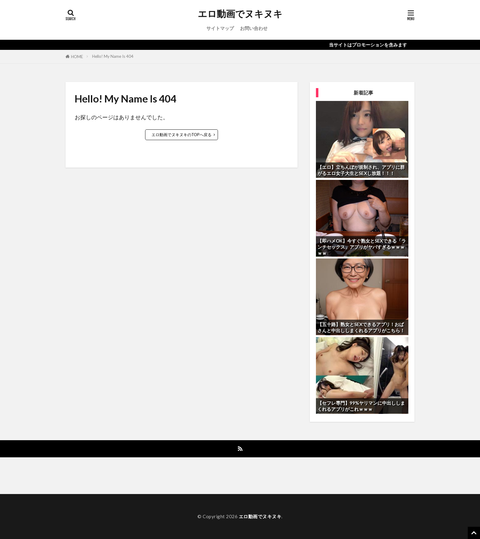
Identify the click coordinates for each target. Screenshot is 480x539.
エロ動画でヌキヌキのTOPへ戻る (182, 134)
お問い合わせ (254, 28)
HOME (77, 56)
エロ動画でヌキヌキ (240, 13)
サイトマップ (220, 28)
